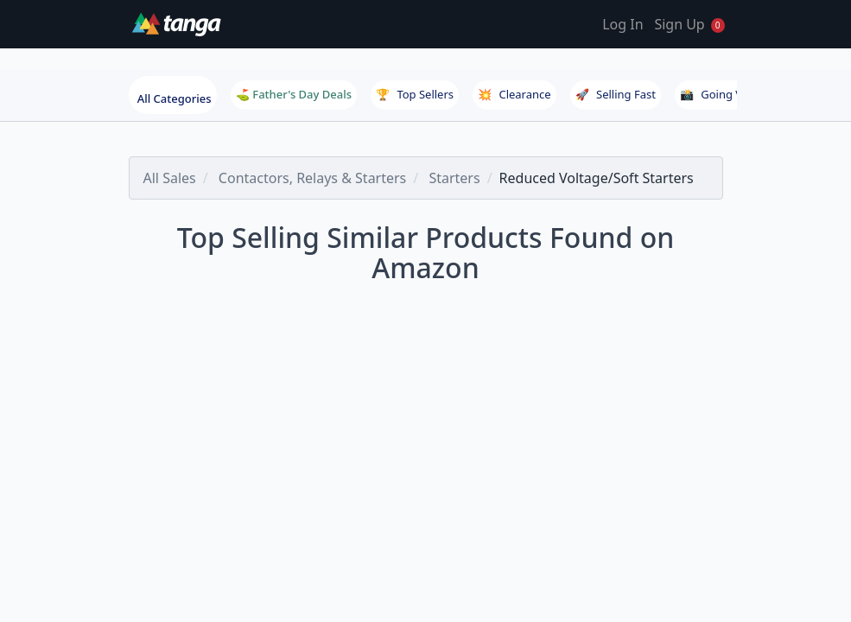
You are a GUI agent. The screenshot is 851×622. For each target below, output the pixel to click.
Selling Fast (615, 94)
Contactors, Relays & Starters (312, 177)
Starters (454, 177)
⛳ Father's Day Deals (294, 94)
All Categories (174, 98)
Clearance (514, 94)
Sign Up (679, 24)
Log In (622, 24)
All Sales (169, 177)
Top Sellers (415, 94)
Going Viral (719, 94)
